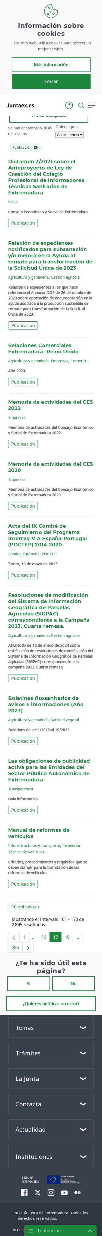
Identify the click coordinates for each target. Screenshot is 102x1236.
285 (17, 948)
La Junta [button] (27, 1078)
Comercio (79, 360)
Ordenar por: (66, 126)
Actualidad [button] (31, 1129)
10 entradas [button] (28, 908)
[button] (69, 105)
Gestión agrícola (65, 277)
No (73, 984)
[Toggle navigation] (41, 105)
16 (45, 938)
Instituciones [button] (34, 1156)
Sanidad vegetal (65, 719)
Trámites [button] (28, 1053)
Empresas (59, 360)
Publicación (23, 223)
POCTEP (49, 553)
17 (57, 938)
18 (69, 938)
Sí (28, 984)
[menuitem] (24, 1192)
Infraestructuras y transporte (34, 845)
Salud (13, 201)
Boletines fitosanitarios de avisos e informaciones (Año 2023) (46, 704)
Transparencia (20, 788)
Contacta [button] (28, 1104)
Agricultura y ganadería (28, 277)
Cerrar (51, 81)
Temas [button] (25, 1027)
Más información (51, 65)
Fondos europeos (23, 553)
